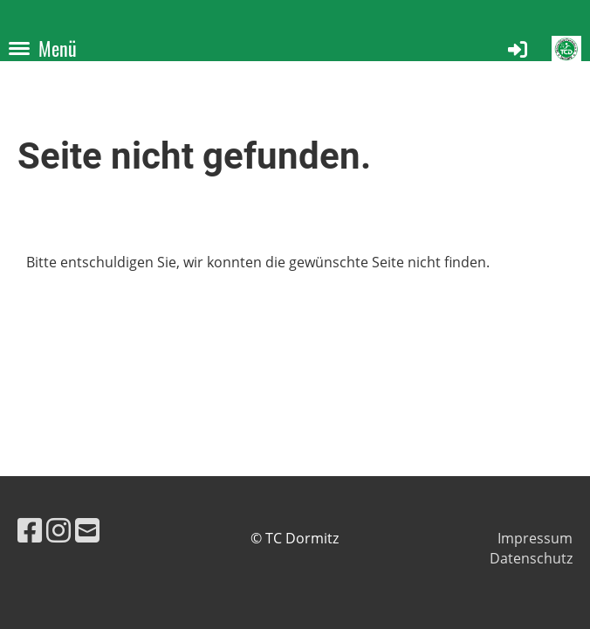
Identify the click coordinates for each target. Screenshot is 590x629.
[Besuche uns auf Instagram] (58, 530)
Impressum (535, 538)
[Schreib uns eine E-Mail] (87, 530)
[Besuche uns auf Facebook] (29, 530)
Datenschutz (531, 558)
